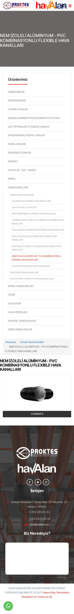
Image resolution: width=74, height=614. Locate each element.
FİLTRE (11, 294)
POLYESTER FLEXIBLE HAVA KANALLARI (30, 266)
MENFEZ (13, 161)
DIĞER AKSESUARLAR (20, 329)
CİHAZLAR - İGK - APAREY (22, 170)
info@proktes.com (39, 524)
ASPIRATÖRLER (16, 92)
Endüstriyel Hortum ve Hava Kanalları (31, 278)
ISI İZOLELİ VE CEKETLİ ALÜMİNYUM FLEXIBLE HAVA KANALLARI (37, 248)
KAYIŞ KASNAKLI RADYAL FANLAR (26, 135)
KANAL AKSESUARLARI (20, 286)
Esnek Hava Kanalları (22, 195)
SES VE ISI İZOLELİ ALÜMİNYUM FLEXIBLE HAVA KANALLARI (34, 238)
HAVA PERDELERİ (17, 312)
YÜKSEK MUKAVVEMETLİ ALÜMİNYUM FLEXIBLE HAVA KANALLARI (38, 222)
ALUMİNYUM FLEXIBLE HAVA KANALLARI (31, 201)
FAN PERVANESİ (17, 100)
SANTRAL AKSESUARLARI (22, 320)
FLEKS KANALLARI (18, 187)
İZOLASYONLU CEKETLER (24, 207)
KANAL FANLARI (17, 144)
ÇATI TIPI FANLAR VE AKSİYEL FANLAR (28, 126)
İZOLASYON (14, 303)
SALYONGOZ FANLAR (19, 152)
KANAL (12, 178)
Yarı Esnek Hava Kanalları (24, 272)
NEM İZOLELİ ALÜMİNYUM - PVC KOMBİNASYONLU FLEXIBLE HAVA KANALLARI (36, 258)
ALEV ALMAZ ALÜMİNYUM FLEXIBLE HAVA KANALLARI (38, 230)
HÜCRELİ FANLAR (18, 109)
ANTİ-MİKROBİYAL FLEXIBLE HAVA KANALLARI (34, 213)
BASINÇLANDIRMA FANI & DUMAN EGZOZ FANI (34, 118)
